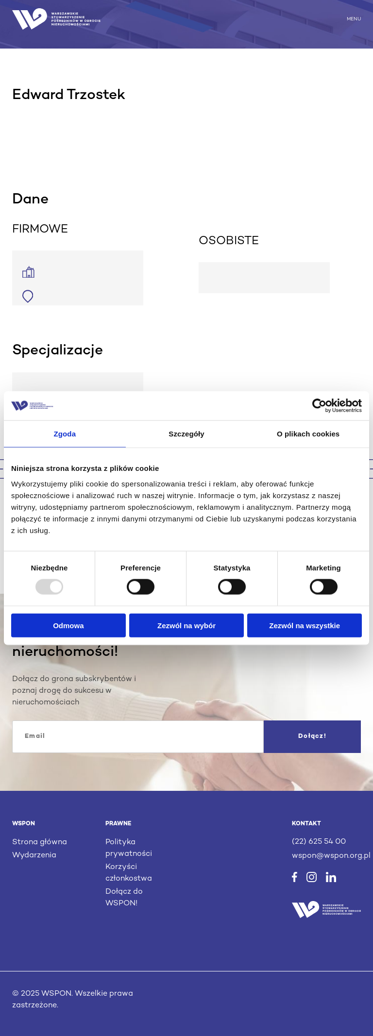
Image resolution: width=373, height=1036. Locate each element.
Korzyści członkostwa (128, 873)
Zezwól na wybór (186, 625)
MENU (354, 18)
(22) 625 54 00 (319, 842)
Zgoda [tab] (65, 434)
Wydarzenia (34, 856)
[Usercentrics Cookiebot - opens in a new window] (319, 406)
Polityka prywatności (128, 848)
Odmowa (68, 625)
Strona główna (39, 842)
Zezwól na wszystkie (304, 625)
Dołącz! (312, 736)
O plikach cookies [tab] (308, 434)
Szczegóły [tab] (186, 434)
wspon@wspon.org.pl (326, 856)
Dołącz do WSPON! (124, 898)
